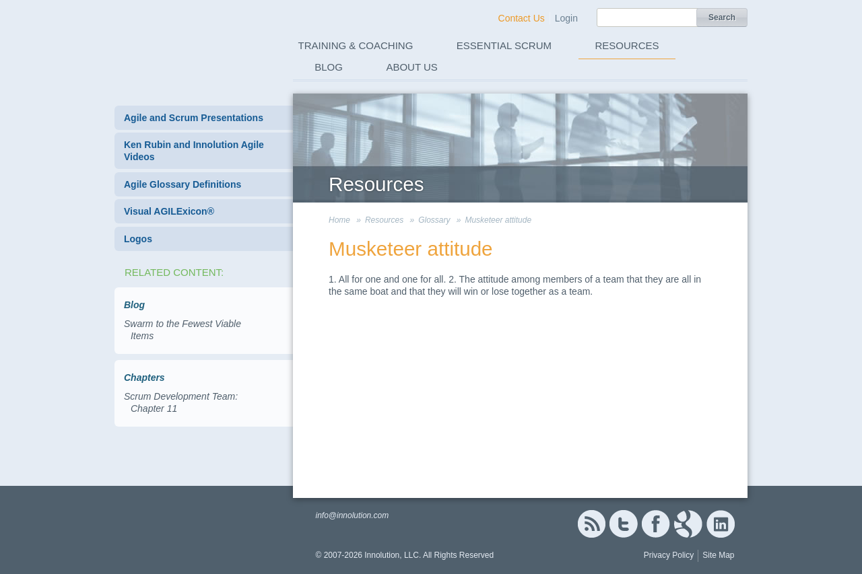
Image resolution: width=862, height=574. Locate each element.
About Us (411, 67)
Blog (328, 67)
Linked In (720, 524)
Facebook (655, 524)
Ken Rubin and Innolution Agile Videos (194, 150)
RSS (591, 524)
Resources (627, 45)
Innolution (190, 41)
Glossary (434, 220)
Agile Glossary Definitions (182, 184)
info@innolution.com (352, 515)
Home (339, 220)
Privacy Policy (669, 555)
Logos (138, 239)
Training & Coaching (355, 45)
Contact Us (521, 18)
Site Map (718, 555)
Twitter (623, 524)
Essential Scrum (504, 45)
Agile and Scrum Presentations (193, 117)
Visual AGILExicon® (169, 211)
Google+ (688, 524)
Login (566, 18)
